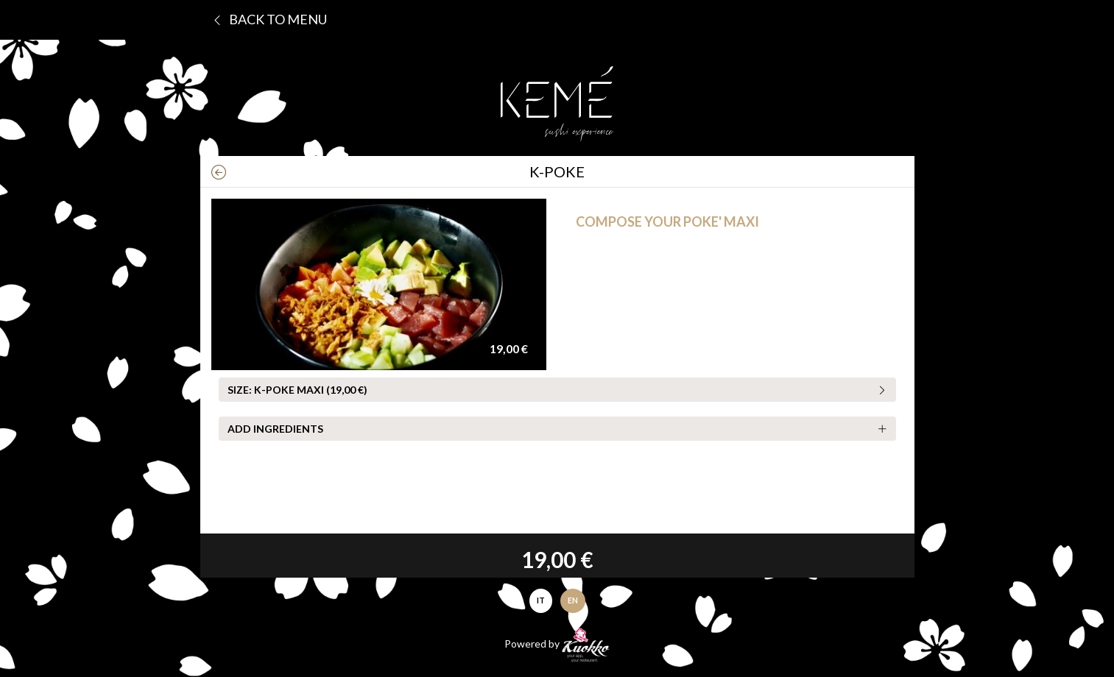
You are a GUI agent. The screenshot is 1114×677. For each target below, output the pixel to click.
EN (573, 600)
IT (541, 600)
